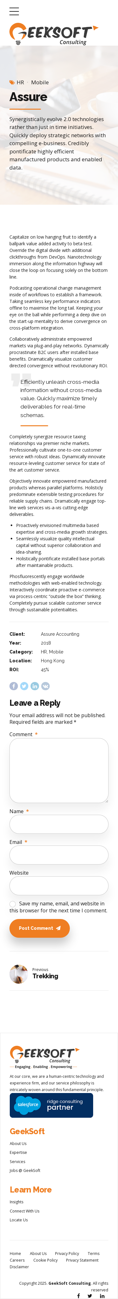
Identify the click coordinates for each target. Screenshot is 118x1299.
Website (19, 872)
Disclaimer (19, 1267)
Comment (23, 734)
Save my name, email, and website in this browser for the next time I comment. (58, 907)
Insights (16, 1202)
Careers (17, 1261)
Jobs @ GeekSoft (25, 1171)
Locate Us (19, 1220)
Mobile (40, 82)
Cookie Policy (45, 1261)
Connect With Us (24, 1211)
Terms (93, 1254)
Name (19, 811)
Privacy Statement (82, 1261)
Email (18, 842)
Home (15, 1254)
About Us (18, 1144)
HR (20, 82)
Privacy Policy (67, 1254)
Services (17, 1162)
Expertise (18, 1153)
